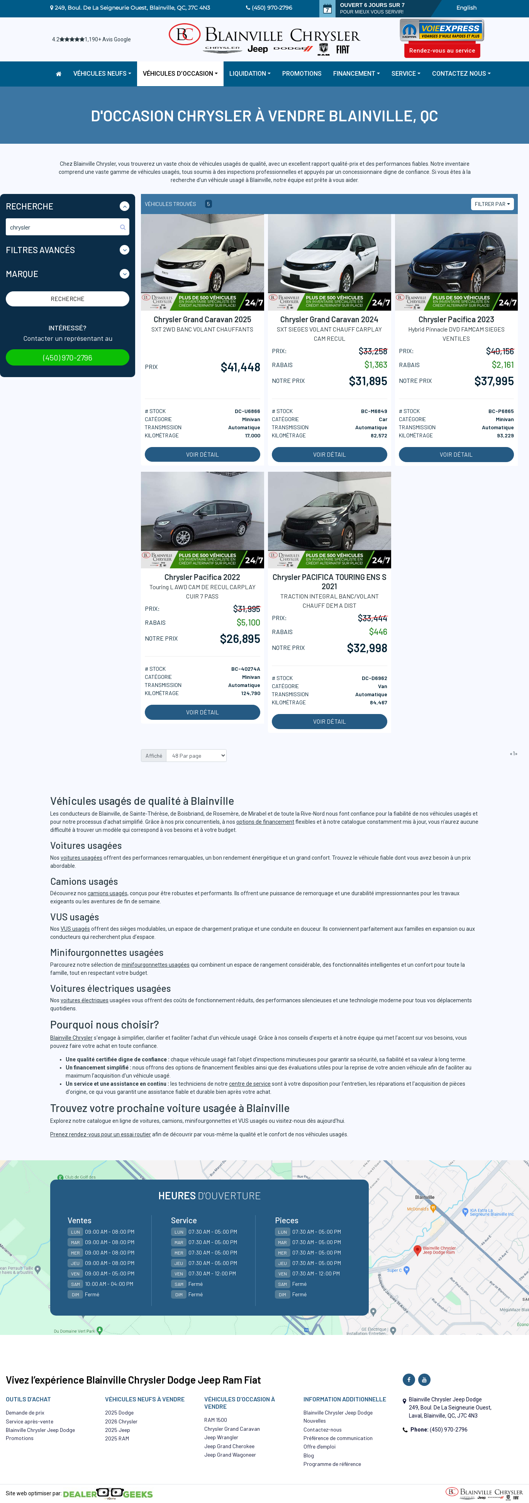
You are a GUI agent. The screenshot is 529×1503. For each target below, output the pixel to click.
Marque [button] (22, 274)
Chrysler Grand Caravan (232, 1428)
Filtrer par (490, 204)
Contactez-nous (322, 1429)
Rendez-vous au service (442, 50)
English (466, 7)
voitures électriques (85, 1000)
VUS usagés (75, 929)
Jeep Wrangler (221, 1437)
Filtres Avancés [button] (40, 250)
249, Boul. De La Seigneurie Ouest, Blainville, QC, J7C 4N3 (132, 7)
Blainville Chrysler (71, 1038)
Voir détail (202, 454)
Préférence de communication (338, 1438)
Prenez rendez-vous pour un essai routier (100, 1134)
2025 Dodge (119, 1412)
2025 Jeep (117, 1429)
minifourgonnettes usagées (156, 965)
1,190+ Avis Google (108, 39)
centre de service (250, 1084)
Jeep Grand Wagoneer (230, 1454)
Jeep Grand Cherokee (229, 1446)
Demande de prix (25, 1412)
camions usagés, (108, 893)
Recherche (68, 298)
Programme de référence (332, 1463)
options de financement (265, 822)
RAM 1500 (215, 1419)
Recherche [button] (29, 206)
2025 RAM (117, 1438)
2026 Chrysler (121, 1421)
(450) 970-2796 (272, 7)
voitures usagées (81, 858)
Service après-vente (29, 1421)
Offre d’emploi (319, 1446)
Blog (308, 1455)
